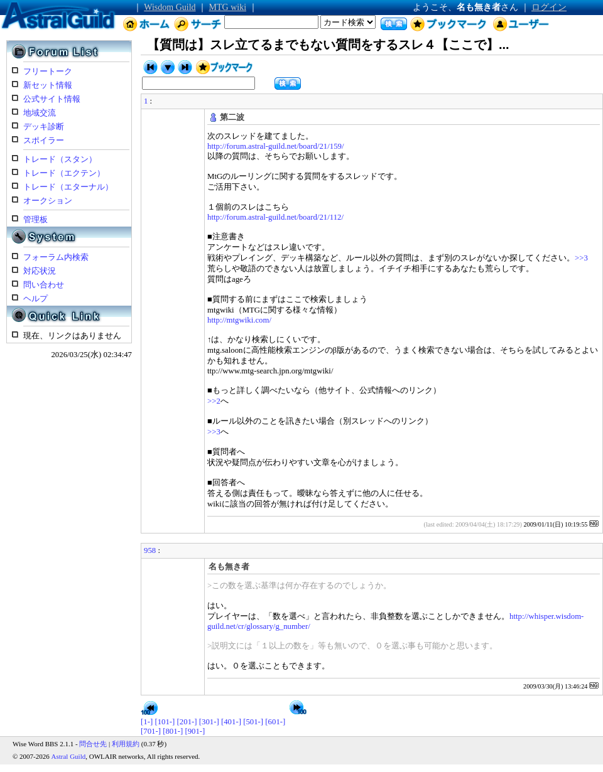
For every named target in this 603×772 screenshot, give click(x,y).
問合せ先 (93, 744)
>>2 (213, 401)
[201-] (187, 721)
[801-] (173, 731)
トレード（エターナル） (68, 187)
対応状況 (39, 271)
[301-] (209, 721)
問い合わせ (43, 285)
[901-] (195, 731)
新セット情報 (47, 85)
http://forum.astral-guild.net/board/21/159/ (275, 146)
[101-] (165, 721)
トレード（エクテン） (64, 173)
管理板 (35, 219)
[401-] (231, 721)
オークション (47, 200)
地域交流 (39, 113)
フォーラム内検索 (56, 257)
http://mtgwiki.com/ (239, 320)
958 (150, 550)
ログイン (549, 7)
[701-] (151, 731)
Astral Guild (69, 756)
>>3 (581, 258)
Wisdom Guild (169, 7)
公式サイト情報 (51, 99)
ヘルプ (35, 298)
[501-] (253, 721)
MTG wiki (228, 7)
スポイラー (43, 140)
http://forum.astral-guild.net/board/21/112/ (275, 217)
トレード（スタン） (60, 159)
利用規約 (125, 744)
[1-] (147, 721)
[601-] (275, 721)
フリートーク (47, 71)
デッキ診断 (43, 126)
